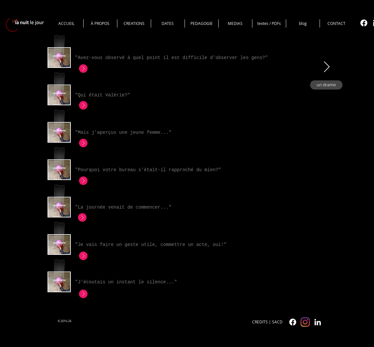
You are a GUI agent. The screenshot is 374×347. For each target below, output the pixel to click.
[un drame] (326, 85)
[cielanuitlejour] (305, 322)
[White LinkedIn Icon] (317, 322)
